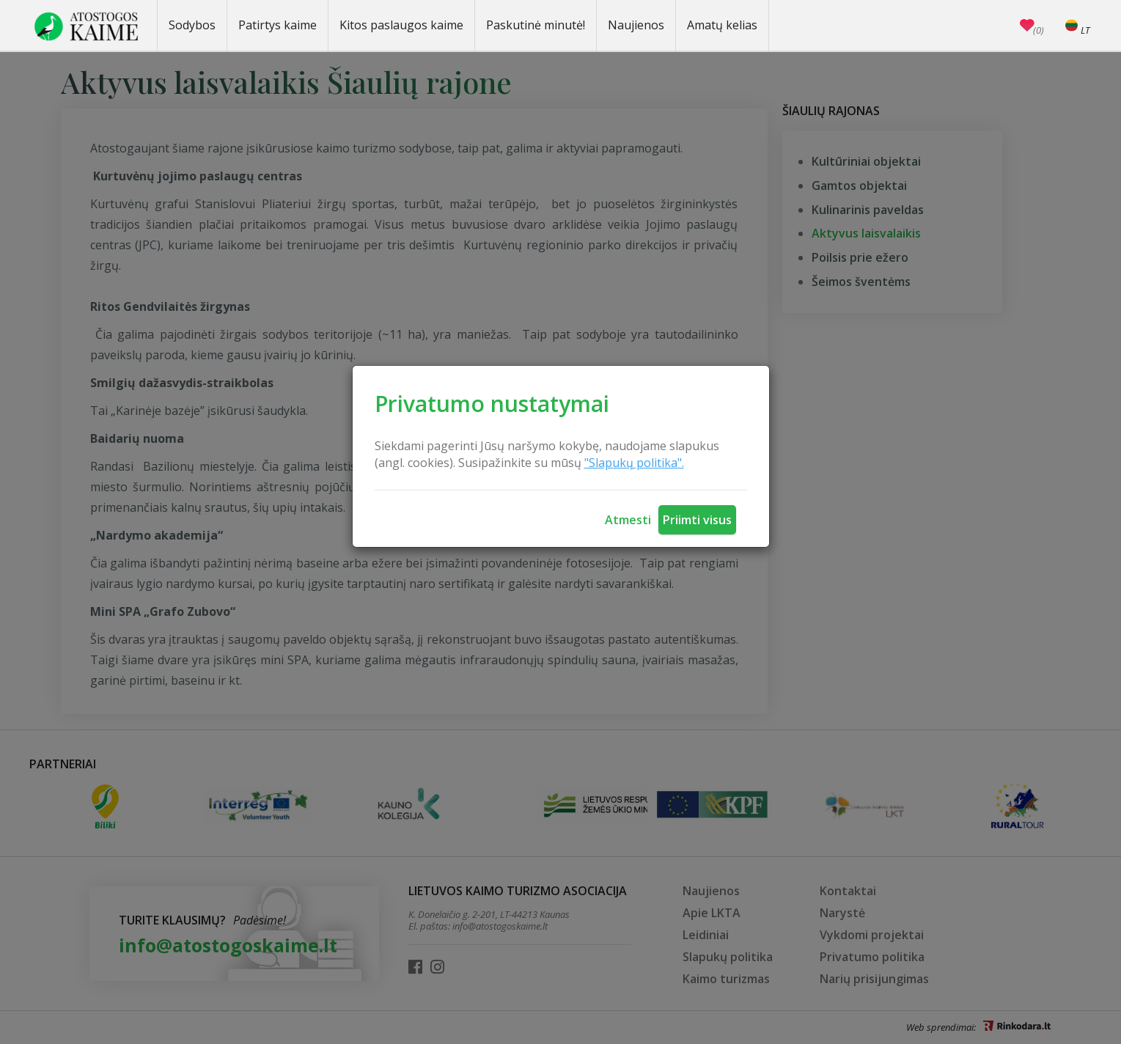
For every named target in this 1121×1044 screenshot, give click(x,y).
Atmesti (628, 520)
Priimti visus (697, 520)
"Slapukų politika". (634, 463)
